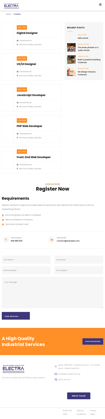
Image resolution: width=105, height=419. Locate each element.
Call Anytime (16, 238)
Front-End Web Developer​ (34, 157)
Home (8, 14)
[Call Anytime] (6, 240)
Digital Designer (27, 33)
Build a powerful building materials (89, 61)
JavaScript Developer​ (31, 95)
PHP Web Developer (29, 126)
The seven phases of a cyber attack (88, 49)
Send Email (61, 238)
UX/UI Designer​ (26, 64)
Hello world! (83, 38)
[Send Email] (52, 240)
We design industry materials (87, 73)
